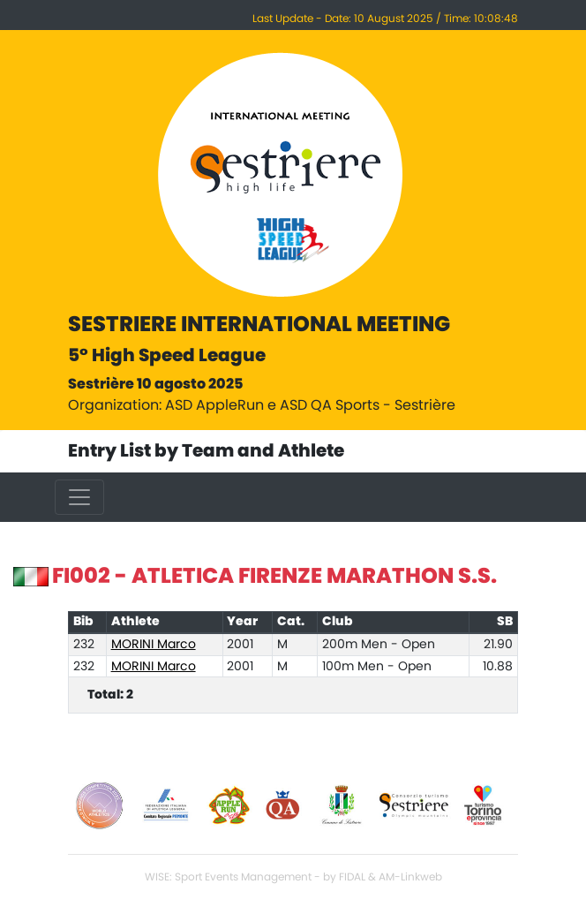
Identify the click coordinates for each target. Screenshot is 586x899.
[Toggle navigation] (79, 497)
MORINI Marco (153, 644)
